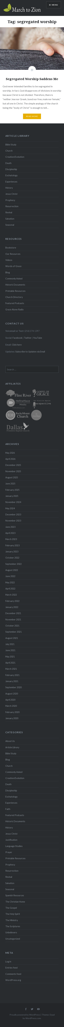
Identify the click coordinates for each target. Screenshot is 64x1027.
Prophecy (10, 200)
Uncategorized (12, 938)
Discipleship (11, 169)
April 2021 (10, 662)
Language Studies (14, 846)
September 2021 (13, 631)
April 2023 (10, 533)
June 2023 (10, 527)
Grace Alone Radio (14, 309)
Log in (8, 961)
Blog (7, 272)
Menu (55, 5)
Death (8, 163)
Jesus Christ (11, 194)
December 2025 (13, 465)
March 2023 (11, 539)
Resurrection (11, 206)
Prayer (8, 852)
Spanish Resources (14, 895)
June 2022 (10, 576)
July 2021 (9, 644)
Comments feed (13, 974)
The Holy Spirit (12, 914)
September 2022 (13, 564)
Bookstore (10, 247)
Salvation (9, 218)
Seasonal (9, 225)
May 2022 (10, 582)
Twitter (27, 338)
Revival (8, 212)
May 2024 (10, 508)
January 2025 (11, 496)
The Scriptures (12, 926)
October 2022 (12, 557)
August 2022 (11, 570)
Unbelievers (11, 932)
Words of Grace (13, 266)
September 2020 (13, 687)
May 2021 (10, 656)
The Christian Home (15, 901)
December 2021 (13, 613)
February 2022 (12, 601)
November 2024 (13, 502)
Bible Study (10, 144)
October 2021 (12, 625)
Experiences (11, 181)
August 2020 (11, 693)
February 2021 (12, 675)
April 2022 (10, 588)
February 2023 (12, 545)
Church (9, 150)
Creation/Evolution (14, 157)
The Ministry (11, 920)
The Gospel (11, 908)
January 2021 (11, 681)
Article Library (12, 747)
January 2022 (11, 607)
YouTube (37, 338)
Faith (7, 809)
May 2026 (10, 452)
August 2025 (11, 477)
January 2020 (11, 718)
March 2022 (11, 594)
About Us (10, 741)
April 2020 (10, 699)
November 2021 (13, 619)
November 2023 (13, 520)
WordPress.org (13, 980)
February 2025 (12, 490)
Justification (11, 840)
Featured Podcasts (14, 303)
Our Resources (12, 254)
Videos (8, 260)
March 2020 (11, 706)
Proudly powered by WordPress (25, 1014)
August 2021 (11, 638)
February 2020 (12, 712)
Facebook (17, 338)
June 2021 (10, 650)
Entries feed (11, 967)
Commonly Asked (13, 278)
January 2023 (11, 551)
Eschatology (11, 175)
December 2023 (13, 514)
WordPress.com (33, 1018)
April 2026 (10, 459)
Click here (17, 344)
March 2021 (11, 669)
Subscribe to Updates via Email (30, 351)
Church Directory (14, 297)
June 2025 (10, 483)
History (9, 187)
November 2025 (13, 471)
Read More (32, 116)
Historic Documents (15, 284)
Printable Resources (15, 291)
